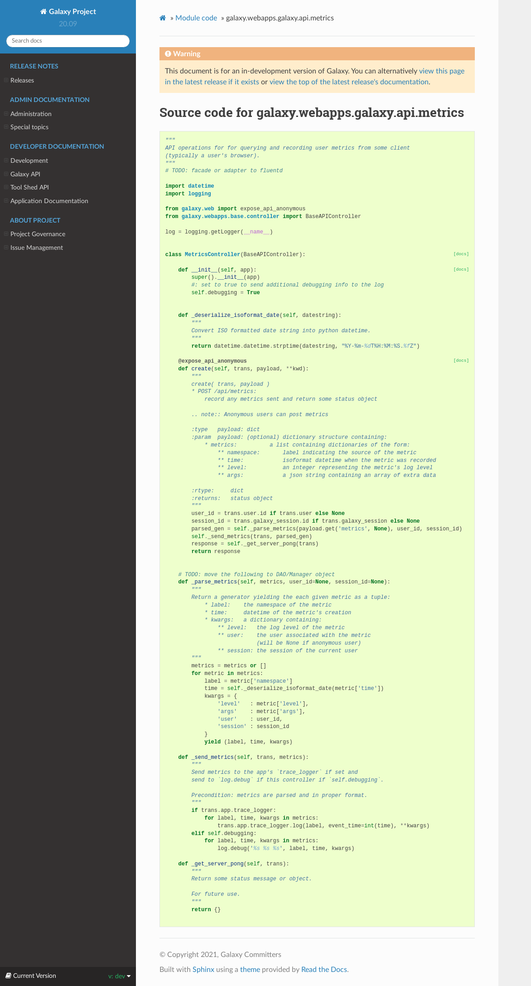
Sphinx (203, 969)
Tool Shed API (26, 188)
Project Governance (34, 234)
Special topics (26, 127)
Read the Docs (324, 969)
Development (26, 161)
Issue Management (33, 248)
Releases (19, 81)
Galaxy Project (71, 11)
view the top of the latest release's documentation (349, 82)
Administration (28, 114)
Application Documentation (46, 201)
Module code (196, 18)
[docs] (461, 254)
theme (250, 969)
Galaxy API (22, 174)
